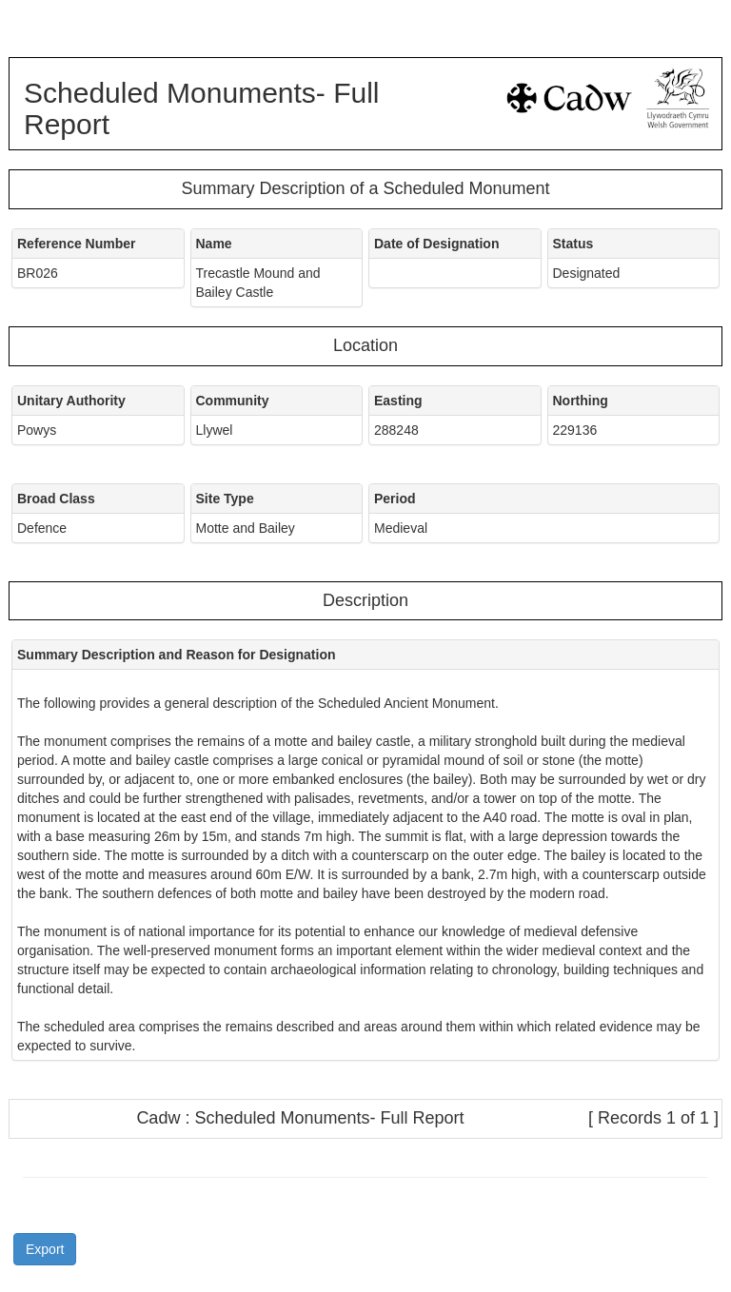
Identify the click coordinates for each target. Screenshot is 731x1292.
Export (45, 1249)
